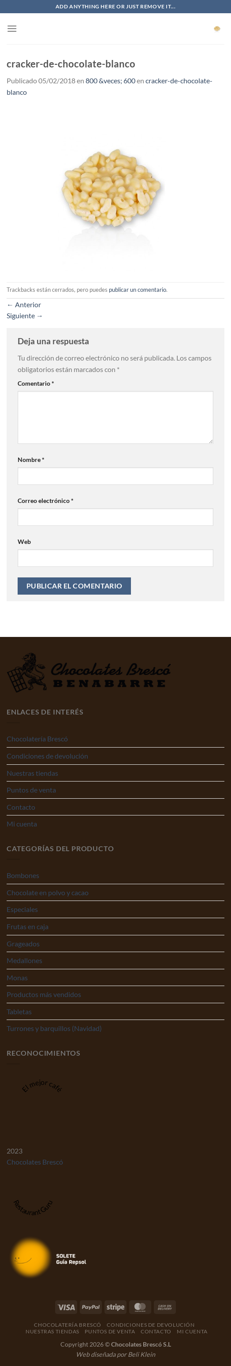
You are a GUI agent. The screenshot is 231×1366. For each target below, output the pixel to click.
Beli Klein (141, 1354)
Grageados (23, 943)
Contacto (21, 807)
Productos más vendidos (44, 994)
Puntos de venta (31, 789)
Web (24, 541)
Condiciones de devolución (47, 756)
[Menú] (12, 28)
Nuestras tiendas (32, 773)
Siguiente (25, 315)
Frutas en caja (27, 926)
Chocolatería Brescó (37, 738)
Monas (17, 977)
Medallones (24, 960)
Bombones (23, 875)
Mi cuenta (22, 823)
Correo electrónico (46, 500)
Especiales (22, 909)
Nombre (31, 459)
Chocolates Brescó (35, 1162)
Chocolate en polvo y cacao (48, 892)
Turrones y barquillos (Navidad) (54, 1028)
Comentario (36, 383)
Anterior (24, 304)
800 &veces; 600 (110, 80)
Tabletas (19, 1011)
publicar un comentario (137, 289)
